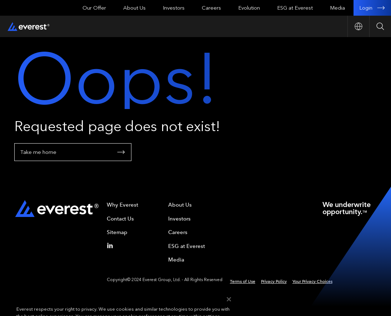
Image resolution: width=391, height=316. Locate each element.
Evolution (249, 8)
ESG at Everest (295, 8)
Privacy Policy (274, 281)
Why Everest (122, 205)
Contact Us (120, 219)
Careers (211, 8)
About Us (134, 8)
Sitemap (117, 232)
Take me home (72, 152)
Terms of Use (242, 281)
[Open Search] (380, 26)
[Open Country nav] (358, 26)
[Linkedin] (111, 245)
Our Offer (94, 8)
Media (337, 8)
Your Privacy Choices (312, 281)
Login (372, 8)
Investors (174, 8)
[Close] (229, 305)
